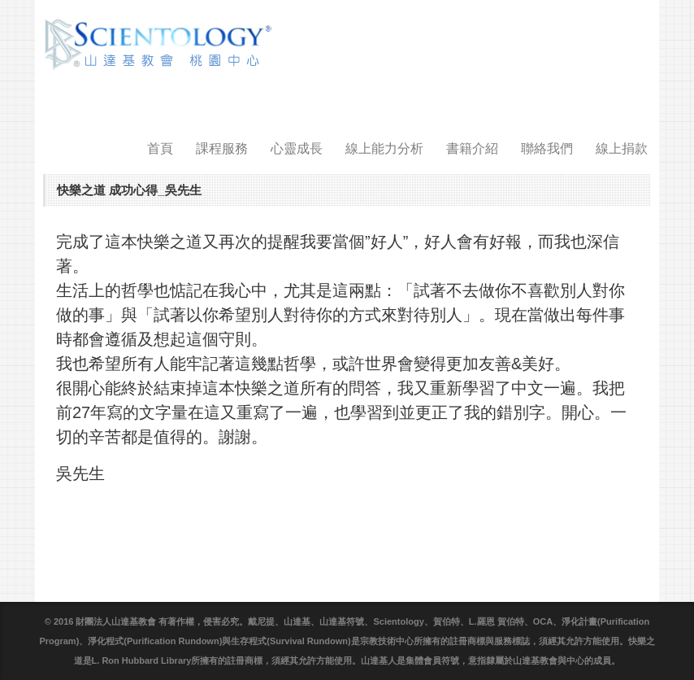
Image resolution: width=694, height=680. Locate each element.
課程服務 (222, 148)
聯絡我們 (547, 148)
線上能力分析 (384, 148)
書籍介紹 (472, 148)
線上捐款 (622, 148)
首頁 (160, 148)
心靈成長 (297, 148)
